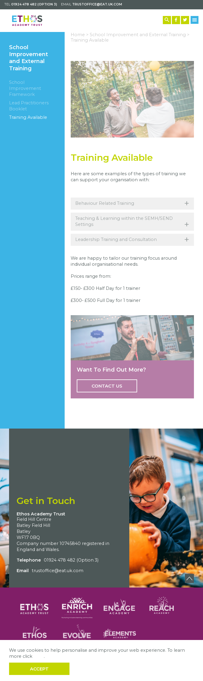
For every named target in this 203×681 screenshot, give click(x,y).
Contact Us (107, 386)
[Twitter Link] (185, 20)
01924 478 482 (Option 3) (34, 4)
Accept (39, 669)
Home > (80, 34)
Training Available (28, 117)
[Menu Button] (194, 20)
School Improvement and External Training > (139, 34)
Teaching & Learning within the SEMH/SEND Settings (132, 223)
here (39, 656)
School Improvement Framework (25, 88)
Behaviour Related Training (132, 203)
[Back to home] (27, 20)
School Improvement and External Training (28, 58)
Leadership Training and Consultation (132, 239)
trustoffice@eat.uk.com (97, 4)
